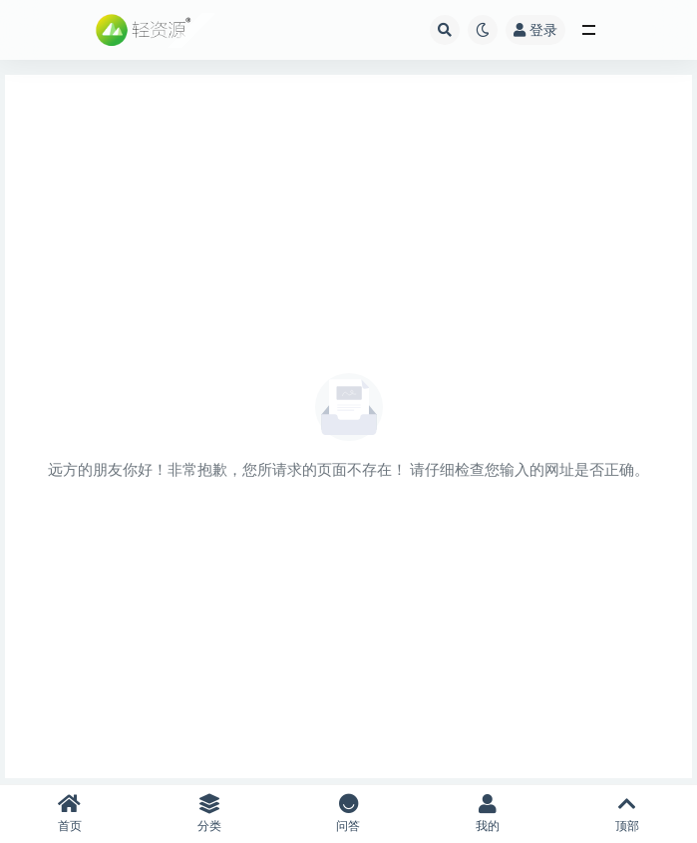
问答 (349, 813)
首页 (70, 813)
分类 (209, 813)
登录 (535, 29)
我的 (487, 813)
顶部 (627, 813)
